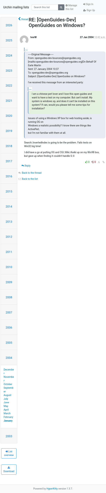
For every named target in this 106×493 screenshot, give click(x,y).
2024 (9, 55)
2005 (9, 342)
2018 (9, 146)
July (6, 398)
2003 (9, 436)
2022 (9, 85)
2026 (9, 25)
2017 (9, 161)
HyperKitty (52, 488)
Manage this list (71, 7)
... (26, 49)
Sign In (88, 4)
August (7, 395)
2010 (9, 267)
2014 (9, 206)
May (6, 406)
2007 (9, 312)
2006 (9, 327)
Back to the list (28, 178)
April (6, 409)
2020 (9, 116)
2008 (9, 297)
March (7, 413)
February (8, 417)
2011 (9, 252)
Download (8, 469)
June (6, 402)
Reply (26, 165)
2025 (9, 40)
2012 (9, 237)
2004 (9, 357)
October (8, 384)
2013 (9, 221)
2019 (9, 131)
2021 (9, 100)
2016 (9, 176)
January (8, 420)
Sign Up (89, 10)
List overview (9, 453)
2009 (9, 282)
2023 (9, 70)
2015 (9, 191)
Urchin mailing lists (16, 7)
